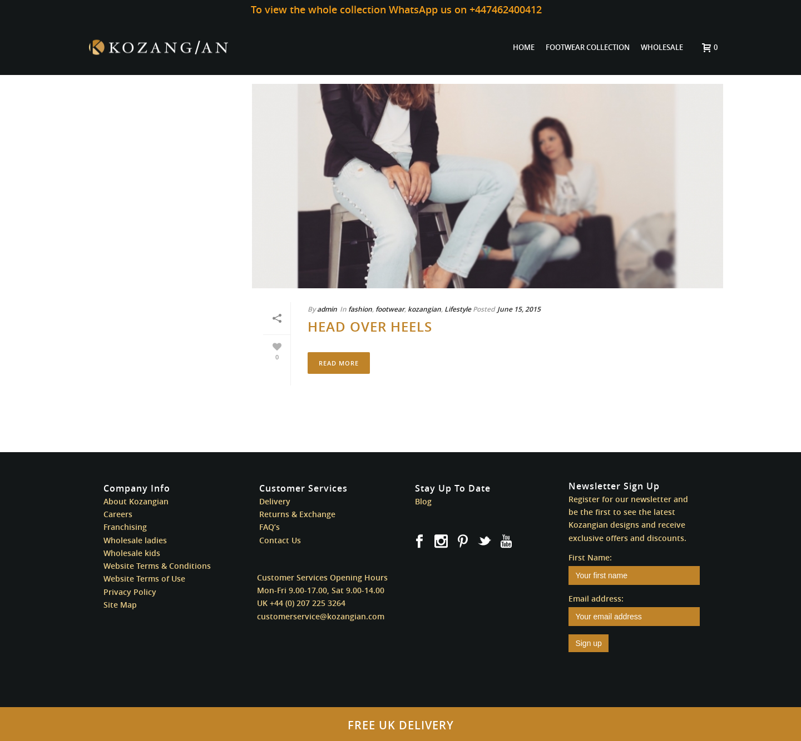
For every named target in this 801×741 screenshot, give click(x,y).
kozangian (424, 309)
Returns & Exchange (297, 514)
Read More (339, 363)
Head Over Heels (370, 327)
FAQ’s (269, 527)
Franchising (125, 527)
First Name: (590, 557)
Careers (117, 514)
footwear (389, 309)
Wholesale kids (131, 553)
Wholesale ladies (135, 540)
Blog (423, 501)
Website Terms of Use (144, 578)
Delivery (274, 501)
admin (327, 309)
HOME (524, 47)
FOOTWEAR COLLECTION (588, 47)
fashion (360, 309)
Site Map (120, 604)
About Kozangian (136, 501)
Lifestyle (457, 309)
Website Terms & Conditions (157, 565)
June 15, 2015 (519, 309)
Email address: (596, 598)
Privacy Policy (129, 592)
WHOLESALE (662, 47)
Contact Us (280, 540)
